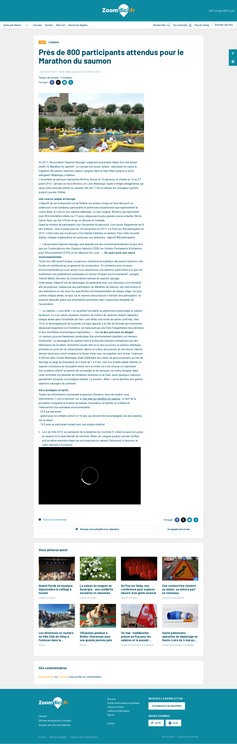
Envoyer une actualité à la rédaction (99, 529)
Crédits (42, 737)
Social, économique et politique (123, 703)
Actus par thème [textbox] (12, 25)
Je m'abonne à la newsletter (167, 706)
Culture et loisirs (115, 707)
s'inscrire (63, 676)
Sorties (49, 25)
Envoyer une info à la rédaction (55, 725)
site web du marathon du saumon (101, 398)
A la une (111, 699)
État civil (60, 25)
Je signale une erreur (178, 529)
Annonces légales (78, 25)
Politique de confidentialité (84, 737)
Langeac (54, 42)
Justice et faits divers (118, 711)
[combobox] (15, 25)
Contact (43, 716)
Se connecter (180, 25)
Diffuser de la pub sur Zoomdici (55, 720)
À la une (37, 25)
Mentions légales (58, 737)
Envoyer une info (224, 25)
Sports (110, 715)
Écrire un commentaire (55, 519)
